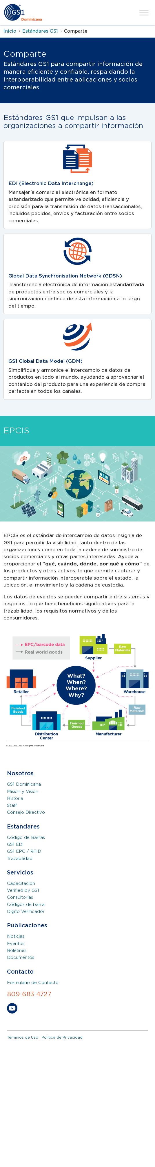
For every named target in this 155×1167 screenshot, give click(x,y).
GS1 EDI (15, 844)
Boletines (16, 950)
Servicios (20, 872)
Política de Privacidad (62, 1037)
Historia (15, 798)
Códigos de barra (26, 904)
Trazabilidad (19, 858)
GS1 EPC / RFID (24, 851)
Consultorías (20, 897)
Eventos (15, 943)
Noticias (15, 936)
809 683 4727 (29, 994)
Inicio (9, 31)
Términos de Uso (22, 1037)
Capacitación (21, 883)
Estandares (23, 826)
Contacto (20, 971)
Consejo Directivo (26, 812)
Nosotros (20, 773)
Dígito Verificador (26, 911)
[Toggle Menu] (144, 12)
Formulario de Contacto (33, 982)
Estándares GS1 (40, 31)
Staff (12, 805)
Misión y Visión (22, 791)
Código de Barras (26, 837)
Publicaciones (27, 925)
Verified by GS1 (23, 890)
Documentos (20, 957)
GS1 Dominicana (24, 784)
